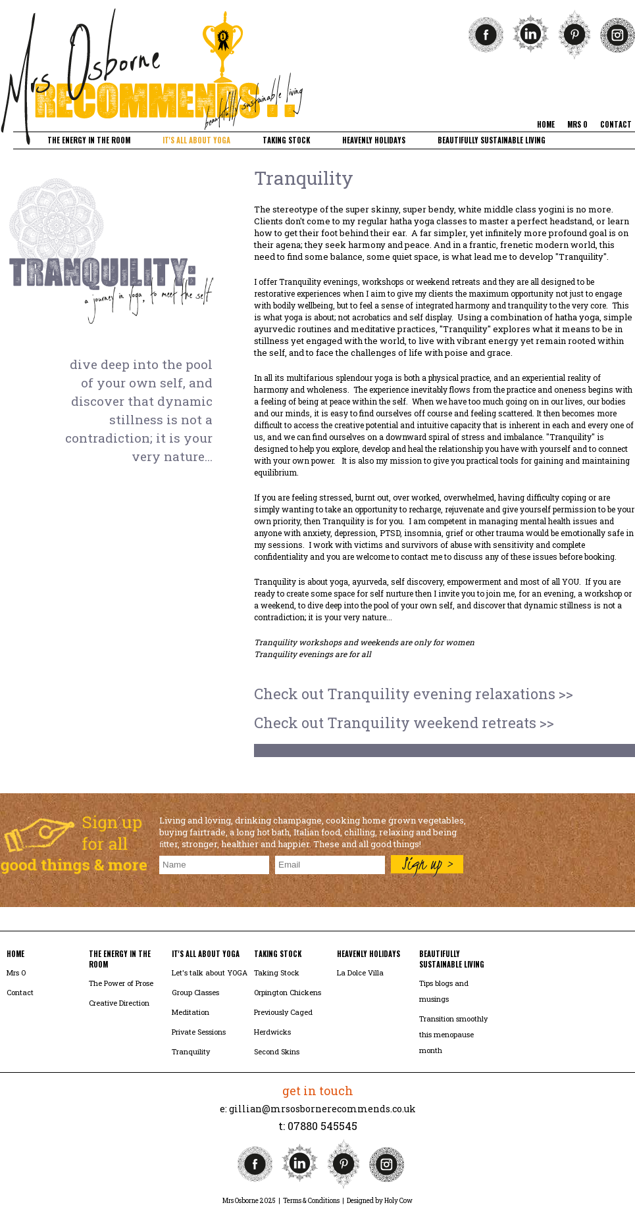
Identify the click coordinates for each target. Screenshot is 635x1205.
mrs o (577, 124)
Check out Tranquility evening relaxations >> (413, 693)
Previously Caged (283, 1012)
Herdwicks (272, 1032)
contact (616, 124)
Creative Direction (119, 1003)
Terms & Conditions (311, 1200)
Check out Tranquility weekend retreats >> (404, 722)
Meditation (190, 1012)
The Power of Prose (121, 983)
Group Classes (195, 992)
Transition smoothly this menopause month (453, 1034)
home (546, 124)
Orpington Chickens (287, 992)
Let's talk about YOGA (209, 972)
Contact (20, 992)
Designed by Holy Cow (380, 1200)
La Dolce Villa (360, 972)
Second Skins (276, 1051)
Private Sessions (199, 1032)
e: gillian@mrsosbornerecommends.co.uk (318, 1108)
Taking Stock (276, 972)
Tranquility (191, 1051)
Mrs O (16, 972)
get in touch (317, 1090)
